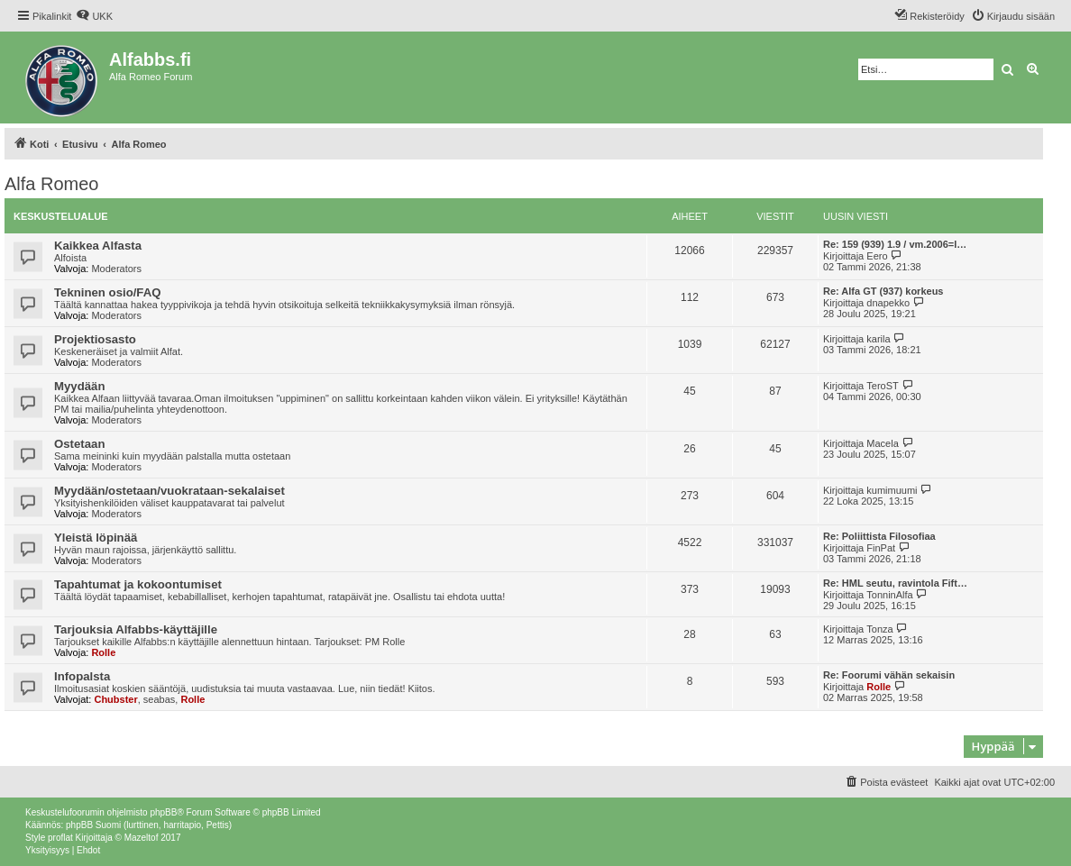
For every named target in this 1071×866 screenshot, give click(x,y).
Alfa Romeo (52, 184)
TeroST (882, 385)
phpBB (163, 812)
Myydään (79, 386)
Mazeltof (141, 838)
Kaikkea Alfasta (98, 245)
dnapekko (888, 302)
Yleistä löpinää (95, 537)
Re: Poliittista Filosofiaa (879, 536)
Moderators (116, 268)
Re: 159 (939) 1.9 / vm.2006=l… (894, 244)
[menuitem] (94, 16)
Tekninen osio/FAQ (107, 292)
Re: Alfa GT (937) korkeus (883, 291)
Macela (882, 443)
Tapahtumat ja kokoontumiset (138, 584)
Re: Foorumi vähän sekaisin (889, 675)
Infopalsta (82, 676)
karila (878, 338)
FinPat (880, 547)
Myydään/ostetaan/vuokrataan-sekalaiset (169, 490)
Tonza (879, 629)
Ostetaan (79, 444)
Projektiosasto (95, 339)
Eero (876, 256)
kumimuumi (891, 490)
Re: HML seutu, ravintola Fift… (895, 583)
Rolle (103, 652)
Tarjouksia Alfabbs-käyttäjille (135, 629)
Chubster (115, 699)
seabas (159, 699)
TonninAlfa (889, 594)
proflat (60, 838)
